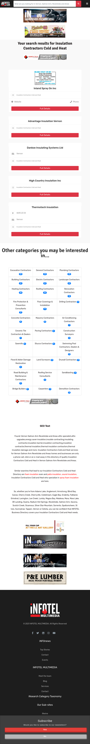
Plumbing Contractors (69, 270)
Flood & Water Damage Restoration (21, 361)
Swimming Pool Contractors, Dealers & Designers (69, 347)
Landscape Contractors (69, 279)
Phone (74, 102)
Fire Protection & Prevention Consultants (20, 305)
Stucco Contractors (43, 343)
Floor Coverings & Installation (45, 303)
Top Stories (45, 650)
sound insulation (69, 474)
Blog (45, 681)
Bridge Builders (19, 389)
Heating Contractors (21, 289)
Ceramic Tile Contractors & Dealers (20, 332)
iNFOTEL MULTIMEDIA (39, 624)
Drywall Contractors (67, 360)
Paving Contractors (43, 331)
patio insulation (54, 474)
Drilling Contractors (67, 302)
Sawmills (19, 343)
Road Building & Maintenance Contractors (21, 376)
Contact (45, 655)
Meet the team (45, 676)
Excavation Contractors (20, 270)
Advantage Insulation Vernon (45, 121)
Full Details (45, 108)
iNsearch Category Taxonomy (45, 696)
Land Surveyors (43, 360)
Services (45, 686)
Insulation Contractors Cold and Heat (28, 95)
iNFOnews (45, 641)
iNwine (45, 713)
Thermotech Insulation (45, 207)
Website (17, 102)
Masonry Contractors (45, 318)
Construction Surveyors (69, 332)
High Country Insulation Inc (45, 180)
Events (45, 660)
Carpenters (43, 389)
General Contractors (45, 270)
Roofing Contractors (45, 289)
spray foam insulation (69, 478)
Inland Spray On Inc (45, 88)
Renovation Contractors (69, 291)
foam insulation (32, 474)
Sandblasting (68, 372)
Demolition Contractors (69, 389)
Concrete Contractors (20, 318)
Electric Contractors (45, 279)
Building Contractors (21, 279)
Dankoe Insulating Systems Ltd (45, 147)
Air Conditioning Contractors (69, 320)
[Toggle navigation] (89, 3)
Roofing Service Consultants (45, 374)
